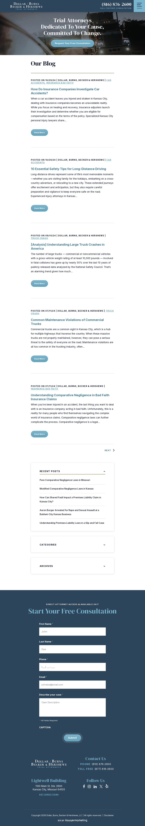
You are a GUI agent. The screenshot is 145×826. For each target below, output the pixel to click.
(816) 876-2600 (116, 4)
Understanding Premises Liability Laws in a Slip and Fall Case (72, 522)
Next (108, 450)
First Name (46, 624)
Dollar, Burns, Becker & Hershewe (81, 80)
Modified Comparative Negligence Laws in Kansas (66, 488)
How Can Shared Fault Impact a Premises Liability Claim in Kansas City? (70, 499)
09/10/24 (50, 235)
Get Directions (49, 794)
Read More (39, 132)
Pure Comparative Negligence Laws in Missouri (65, 480)
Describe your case (51, 694)
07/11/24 (50, 311)
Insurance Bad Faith (59, 83)
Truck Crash (39, 238)
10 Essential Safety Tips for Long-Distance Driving (68, 169)
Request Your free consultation (72, 43)
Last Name (46, 641)
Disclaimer (109, 815)
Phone (43, 659)
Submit (72, 737)
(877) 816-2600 (104, 769)
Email (43, 677)
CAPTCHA (45, 727)
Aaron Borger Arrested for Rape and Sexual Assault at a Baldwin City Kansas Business (69, 512)
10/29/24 (50, 80)
